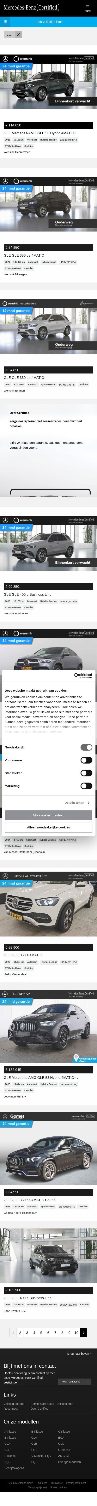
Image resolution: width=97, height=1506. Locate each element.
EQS (34, 1476)
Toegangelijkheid (37, 1502)
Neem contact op (74, 1395)
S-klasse (10, 1470)
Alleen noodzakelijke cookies (48, 827)
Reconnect (11, 1423)
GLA (7, 1458)
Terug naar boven (78, 1368)
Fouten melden (58, 1502)
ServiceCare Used (42, 1418)
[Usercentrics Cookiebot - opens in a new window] (74, 676)
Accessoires (65, 1418)
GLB (34, 1458)
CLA (34, 1452)
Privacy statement (76, 1497)
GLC (61, 1458)
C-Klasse (64, 1446)
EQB (8, 1476)
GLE (7, 1464)
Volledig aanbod (14, 1418)
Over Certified (39, 1423)
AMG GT (63, 1470)
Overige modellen (69, 1476)
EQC (34, 1464)
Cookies (42, 1497)
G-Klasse (64, 1464)
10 (76, 1347)
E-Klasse (10, 1452)
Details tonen (74, 802)
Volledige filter (33, 21)
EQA (61, 1452)
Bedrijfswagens (14, 1482)
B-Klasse (37, 1446)
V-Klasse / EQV (41, 1470)
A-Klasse (10, 1446)
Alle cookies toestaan (48, 815)
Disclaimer (56, 1497)
